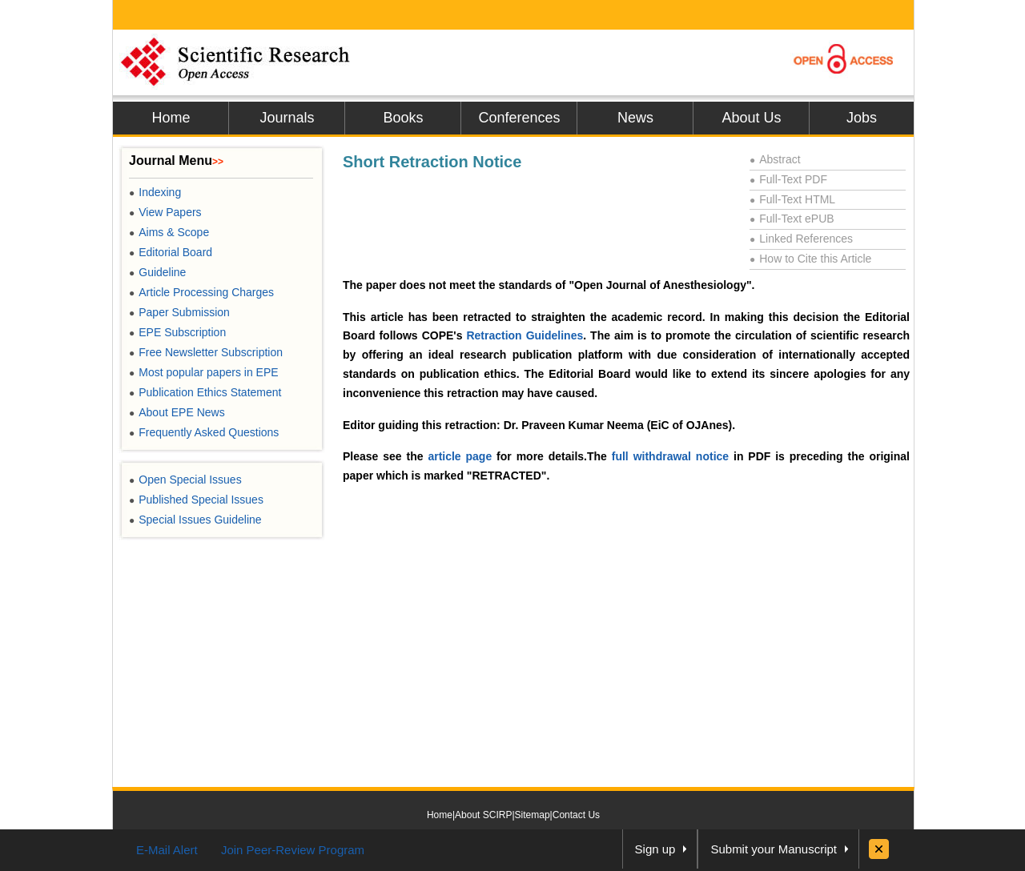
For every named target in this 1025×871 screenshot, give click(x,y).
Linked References (801, 238)
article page (460, 456)
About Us (751, 118)
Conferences (519, 118)
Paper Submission (179, 312)
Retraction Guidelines (524, 335)
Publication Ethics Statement (205, 392)
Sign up (655, 849)
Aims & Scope (169, 232)
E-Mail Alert (167, 850)
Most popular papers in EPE (204, 372)
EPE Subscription (177, 332)
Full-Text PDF (788, 179)
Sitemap (532, 815)
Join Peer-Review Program (292, 850)
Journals (286, 118)
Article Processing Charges (201, 292)
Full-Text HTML (792, 199)
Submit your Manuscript (773, 849)
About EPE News (177, 412)
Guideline (157, 272)
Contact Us (576, 815)
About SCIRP (483, 815)
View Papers (165, 212)
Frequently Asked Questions (204, 432)
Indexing (155, 192)
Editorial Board (170, 252)
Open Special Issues (185, 479)
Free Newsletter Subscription (206, 352)
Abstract (775, 159)
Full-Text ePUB (792, 218)
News (635, 118)
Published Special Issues (196, 499)
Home (170, 118)
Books (403, 118)
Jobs (861, 118)
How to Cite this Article (810, 258)
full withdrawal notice (670, 456)
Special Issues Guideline (195, 519)
